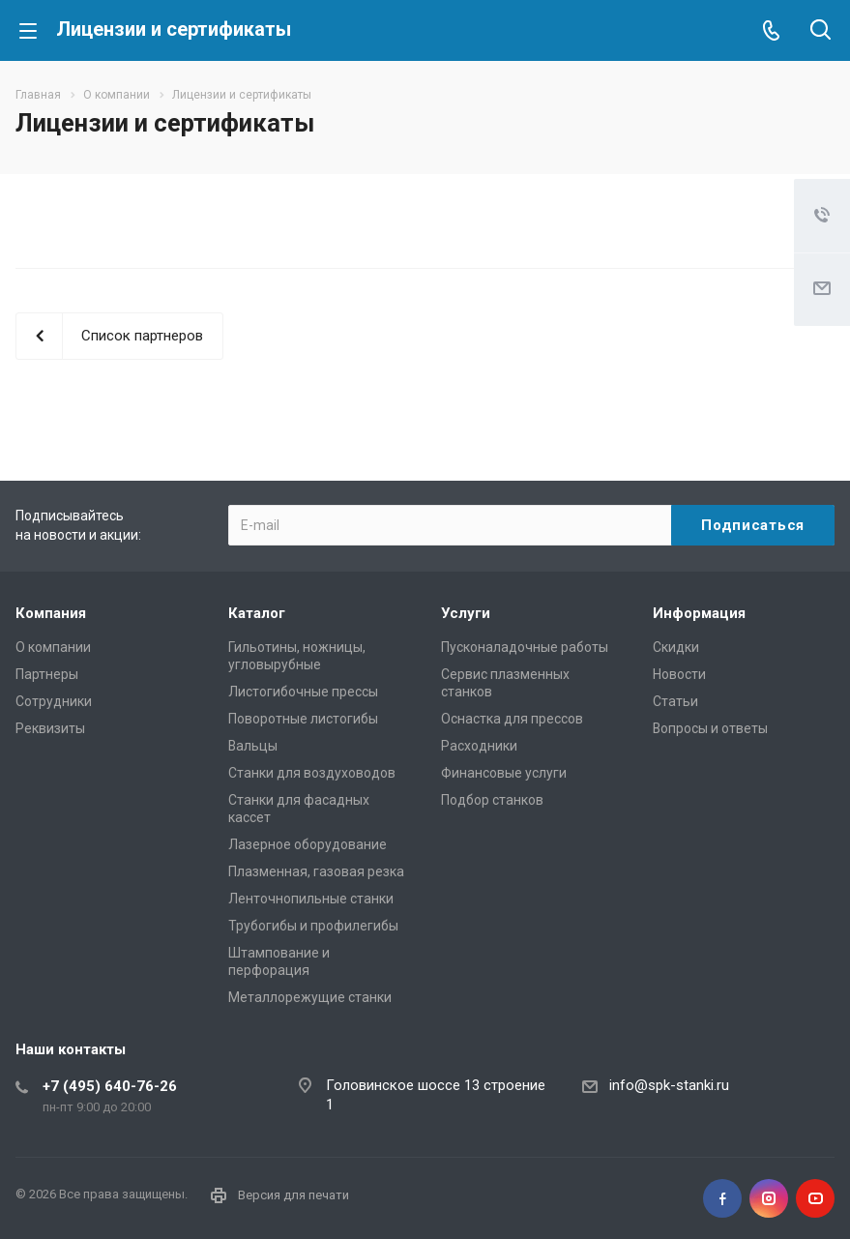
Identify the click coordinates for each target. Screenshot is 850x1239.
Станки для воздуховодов (312, 773)
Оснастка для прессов (512, 718)
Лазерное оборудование (307, 844)
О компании (53, 647)
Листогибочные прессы (303, 691)
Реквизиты (50, 728)
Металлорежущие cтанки (310, 997)
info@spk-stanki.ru (669, 1085)
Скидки (676, 647)
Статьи (675, 701)
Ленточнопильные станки (311, 898)
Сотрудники (53, 701)
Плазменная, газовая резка (316, 871)
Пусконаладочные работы (524, 647)
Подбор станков (492, 800)
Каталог (256, 613)
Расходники (479, 745)
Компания (50, 613)
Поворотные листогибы (303, 718)
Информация (699, 613)
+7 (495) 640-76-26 (110, 1086)
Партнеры (46, 674)
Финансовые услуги (504, 773)
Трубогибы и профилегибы (313, 925)
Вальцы (253, 745)
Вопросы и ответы (710, 728)
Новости (679, 674)
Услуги (465, 613)
